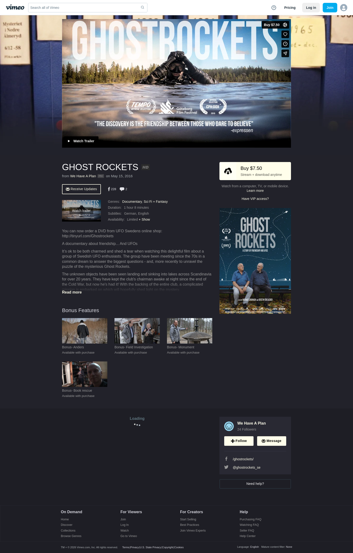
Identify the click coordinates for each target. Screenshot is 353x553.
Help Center (248, 536)
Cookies (179, 547)
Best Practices (189, 525)
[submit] (142, 7)
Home (65, 519)
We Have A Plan (83, 176)
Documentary (132, 201)
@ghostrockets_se (246, 467)
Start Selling (188, 519)
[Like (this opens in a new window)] (285, 34)
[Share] (285, 53)
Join (123, 519)
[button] (343, 7)
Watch (124, 530)
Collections (68, 530)
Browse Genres (71, 536)
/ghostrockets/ (243, 459)
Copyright (167, 547)
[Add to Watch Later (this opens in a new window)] (285, 44)
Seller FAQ (247, 530)
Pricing (290, 8)
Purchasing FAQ (250, 519)
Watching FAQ (249, 525)
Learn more (255, 191)
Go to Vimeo (128, 536)
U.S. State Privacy (150, 547)
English (254, 546)
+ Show (144, 219)
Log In (124, 525)
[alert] (81, 189)
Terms (125, 547)
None (289, 546)
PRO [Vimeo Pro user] (101, 176)
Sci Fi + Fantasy (156, 201)
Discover (67, 525)
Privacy (134, 547)
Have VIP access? (255, 199)
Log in (311, 8)
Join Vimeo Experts (193, 530)
